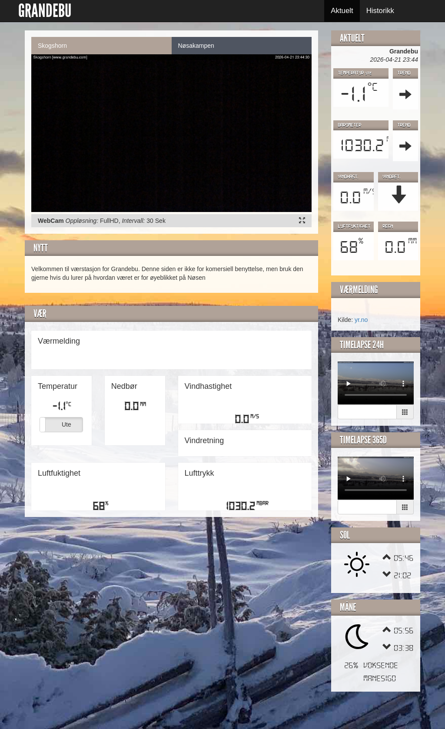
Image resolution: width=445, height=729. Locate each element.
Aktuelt (342, 11)
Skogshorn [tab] (52, 45)
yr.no (361, 319)
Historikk (380, 11)
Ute (66, 424)
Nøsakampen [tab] (196, 45)
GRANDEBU (44, 11)
